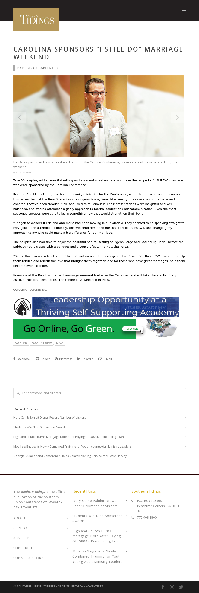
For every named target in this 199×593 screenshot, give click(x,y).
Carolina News (41, 343)
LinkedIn (85, 359)
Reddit (43, 359)
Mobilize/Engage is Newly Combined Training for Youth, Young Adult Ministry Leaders (72, 446)
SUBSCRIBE (23, 548)
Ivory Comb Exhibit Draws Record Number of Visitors (49, 417)
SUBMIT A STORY (28, 558)
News (60, 343)
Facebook (21, 359)
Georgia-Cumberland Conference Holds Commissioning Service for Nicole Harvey (70, 456)
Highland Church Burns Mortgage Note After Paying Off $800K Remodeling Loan (68, 437)
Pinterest (63, 359)
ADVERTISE (23, 538)
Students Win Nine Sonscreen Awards (39, 427)
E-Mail (105, 359)
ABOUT (19, 518)
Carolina (21, 343)
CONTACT (21, 528)
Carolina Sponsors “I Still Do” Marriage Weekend (98, 53)
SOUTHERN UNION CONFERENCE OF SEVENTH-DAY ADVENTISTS (60, 586)
